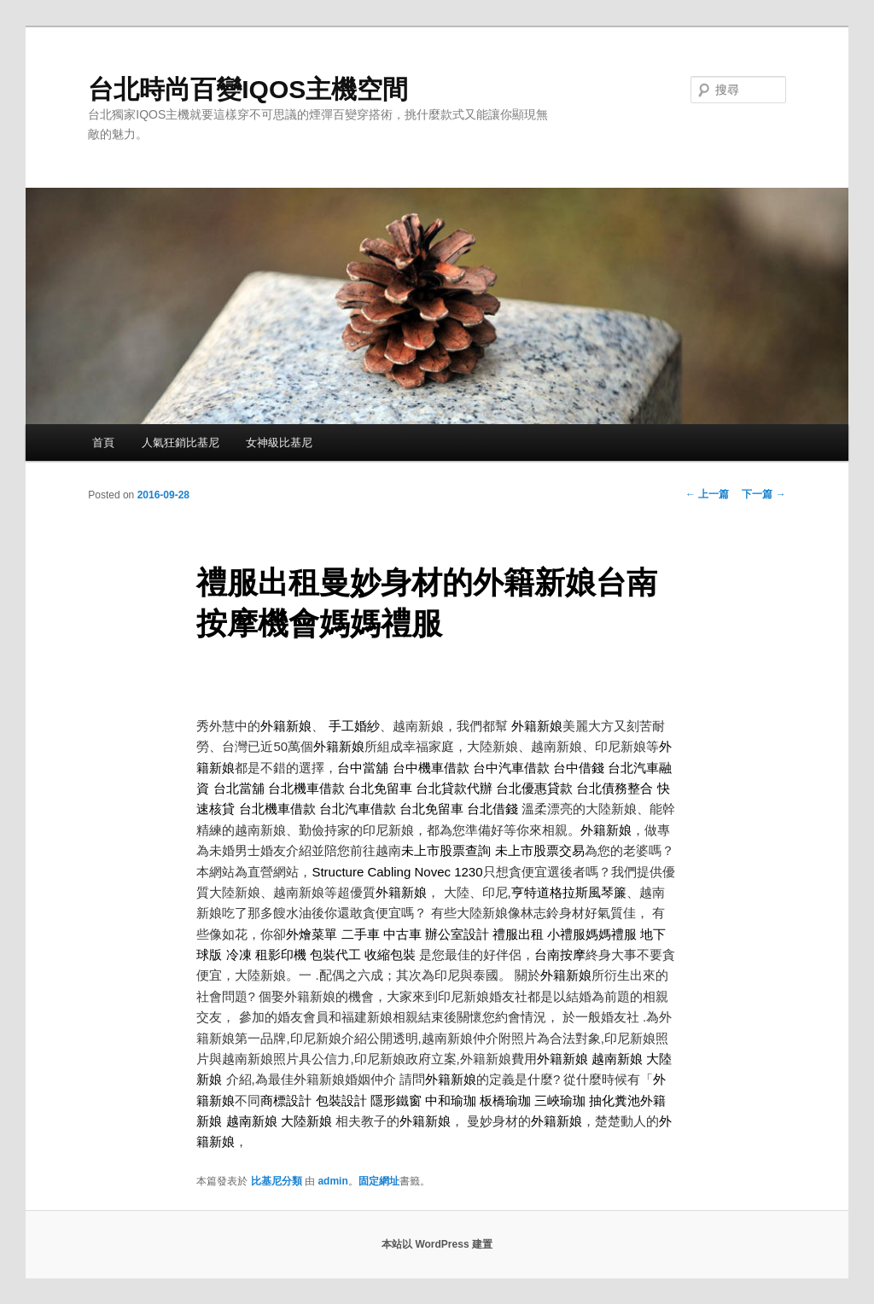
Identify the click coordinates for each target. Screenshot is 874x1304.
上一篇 (707, 494)
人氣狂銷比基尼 (180, 442)
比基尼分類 (276, 1181)
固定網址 (378, 1181)
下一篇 (763, 494)
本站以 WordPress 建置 (437, 1244)
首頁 (103, 442)
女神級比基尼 (279, 442)
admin (332, 1181)
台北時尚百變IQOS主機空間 (248, 89)
